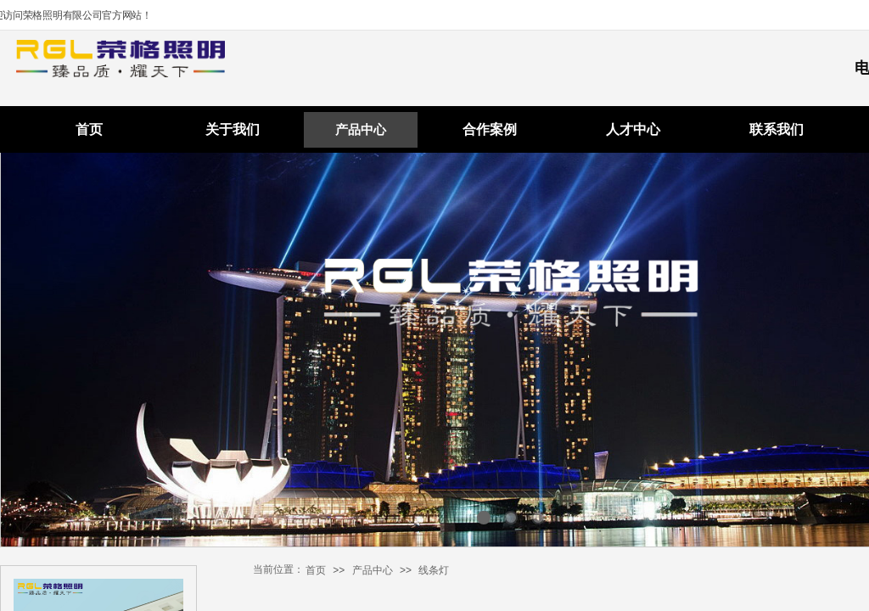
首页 (89, 129)
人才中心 (633, 129)
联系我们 (776, 129)
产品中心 (360, 129)
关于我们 (232, 129)
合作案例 (490, 129)
